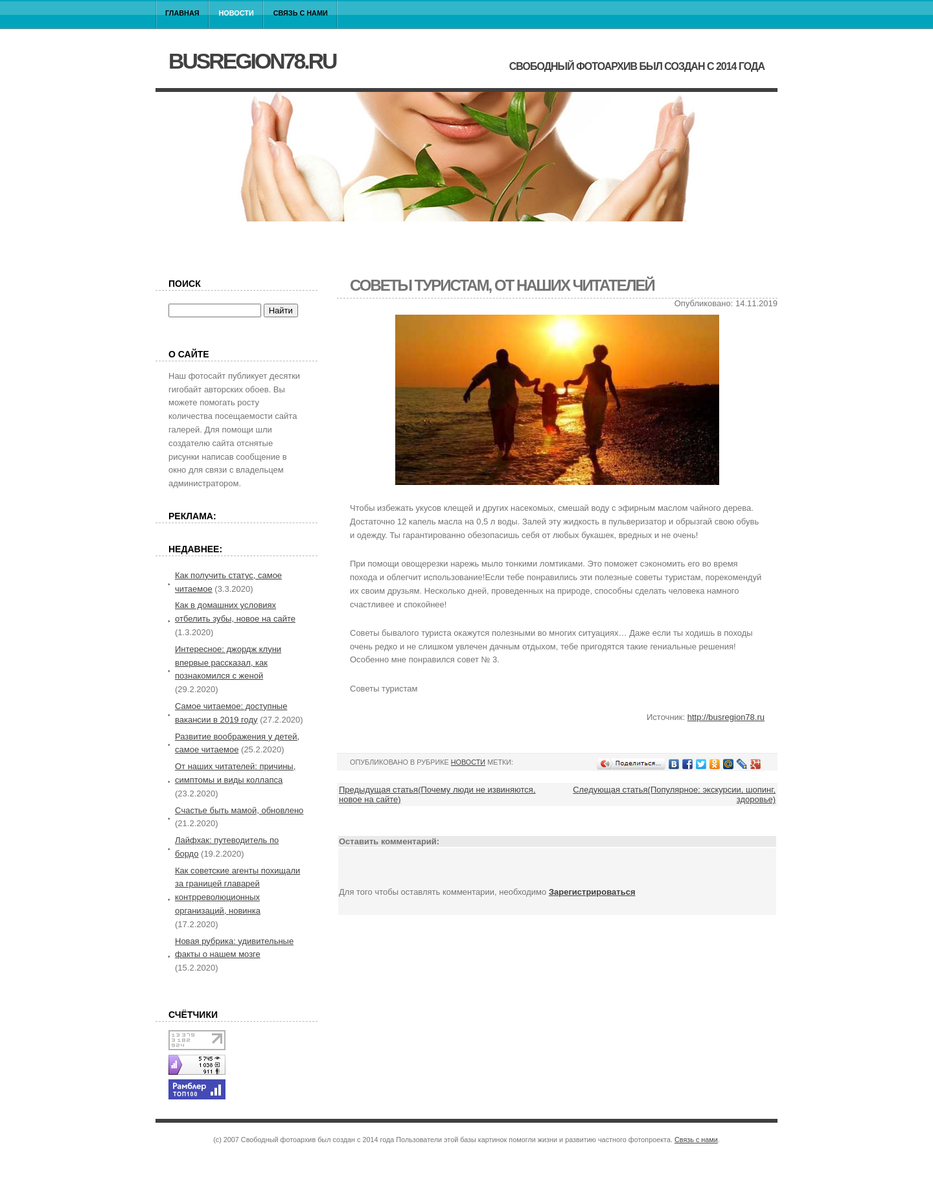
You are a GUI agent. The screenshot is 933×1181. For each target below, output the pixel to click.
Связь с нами (300, 13)
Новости (236, 13)
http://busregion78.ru (726, 717)
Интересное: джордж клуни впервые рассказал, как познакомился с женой (228, 662)
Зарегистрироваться (592, 892)
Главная (182, 13)
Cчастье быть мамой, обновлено (239, 810)
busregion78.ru (252, 61)
